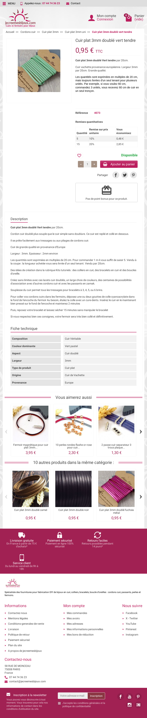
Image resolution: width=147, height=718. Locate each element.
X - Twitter (132, 596)
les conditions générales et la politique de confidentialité (83, 683)
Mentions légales (18, 596)
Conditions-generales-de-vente (26, 601)
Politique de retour (19, 612)
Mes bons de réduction (80, 612)
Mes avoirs (73, 596)
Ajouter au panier (117, 164)
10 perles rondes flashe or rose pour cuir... (74, 447)
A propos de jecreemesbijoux (25, 628)
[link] (115, 175)
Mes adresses (75, 601)
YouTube (131, 601)
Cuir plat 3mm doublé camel (30, 510)
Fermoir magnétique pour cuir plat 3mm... (30, 447)
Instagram (132, 612)
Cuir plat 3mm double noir (73, 510)
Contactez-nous (17, 590)
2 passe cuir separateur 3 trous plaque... (116, 447)
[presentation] (100, 693)
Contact (73, 3)
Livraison (13, 607)
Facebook (131, 590)
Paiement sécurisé (19, 617)
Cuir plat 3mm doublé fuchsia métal (116, 512)
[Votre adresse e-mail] (73, 673)
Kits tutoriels (63, 270)
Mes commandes (77, 590)
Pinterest (131, 607)
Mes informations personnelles (85, 607)
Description (19, 219)
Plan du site (15, 623)
